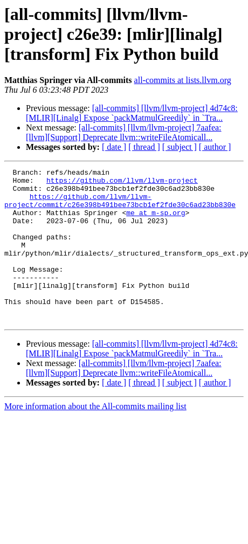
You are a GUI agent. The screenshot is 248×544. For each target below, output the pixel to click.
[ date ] (114, 147)
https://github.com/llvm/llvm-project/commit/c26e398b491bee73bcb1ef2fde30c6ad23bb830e (120, 207)
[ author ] (215, 147)
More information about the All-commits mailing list (95, 437)
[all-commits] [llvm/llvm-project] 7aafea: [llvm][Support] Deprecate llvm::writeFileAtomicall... (124, 132)
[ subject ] (179, 147)
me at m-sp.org (155, 222)
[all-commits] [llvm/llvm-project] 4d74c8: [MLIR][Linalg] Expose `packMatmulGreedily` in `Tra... (132, 113)
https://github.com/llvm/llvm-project (122, 183)
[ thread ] (144, 147)
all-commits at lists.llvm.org (182, 80)
